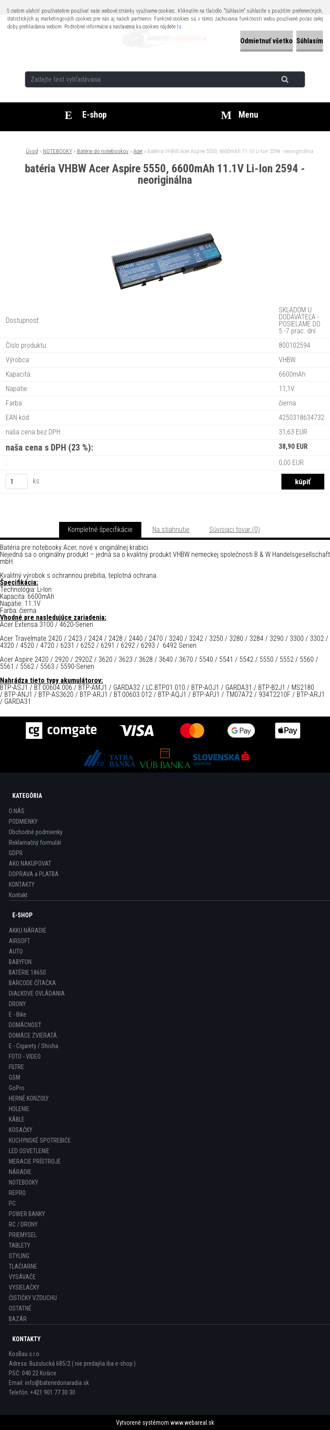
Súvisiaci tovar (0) (234, 529)
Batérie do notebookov (103, 151)
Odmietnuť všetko (266, 41)
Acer (138, 151)
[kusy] (17, 481)
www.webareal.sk (192, 1422)
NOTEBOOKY (57, 151)
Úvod (32, 151)
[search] (295, 79)
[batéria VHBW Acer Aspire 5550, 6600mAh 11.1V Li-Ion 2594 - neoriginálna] (165, 222)
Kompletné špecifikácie (100, 529)
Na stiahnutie (171, 529)
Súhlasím (309, 41)
